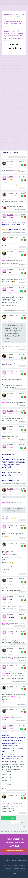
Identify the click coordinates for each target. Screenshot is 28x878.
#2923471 (24, 637)
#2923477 (24, 655)
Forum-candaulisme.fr (7, 865)
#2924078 (24, 715)
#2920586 (24, 168)
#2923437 (24, 531)
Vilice (13, 156)
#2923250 (24, 360)
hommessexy (11, 617)
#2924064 (24, 692)
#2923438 (24, 549)
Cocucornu (16, 156)
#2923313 (24, 433)
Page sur (16, 822)
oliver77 (9, 156)
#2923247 (24, 293)
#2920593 (24, 199)
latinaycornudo (12, 240)
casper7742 (21, 643)
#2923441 (24, 585)
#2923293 (24, 416)
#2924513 (24, 801)
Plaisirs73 (11, 179)
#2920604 (24, 220)
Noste (13, 310)
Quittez (14, 52)
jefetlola (16, 310)
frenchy (10, 164)
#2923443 (24, 602)
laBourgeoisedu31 (13, 318)
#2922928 (24, 275)
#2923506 (24, 671)
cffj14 (10, 272)
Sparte (10, 545)
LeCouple (17, 209)
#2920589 (24, 182)
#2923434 (24, 494)
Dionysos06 (11, 254)
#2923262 (24, 400)
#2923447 (24, 621)
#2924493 (24, 731)
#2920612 (24, 243)
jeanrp (18, 681)
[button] (25, 827)
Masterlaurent (12, 413)
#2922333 (24, 258)
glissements (20, 388)
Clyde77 (21, 681)
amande (4, 483)
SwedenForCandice (13, 195)
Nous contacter (21, 858)
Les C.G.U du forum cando (9, 858)
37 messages (23, 822)
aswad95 (10, 599)
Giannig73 (21, 171)
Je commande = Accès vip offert (14, 850)
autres (22, 156)
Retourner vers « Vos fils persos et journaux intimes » (14, 831)
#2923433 (24, 450)
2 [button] (23, 826)
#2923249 (24, 321)
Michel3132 (17, 626)
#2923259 (24, 377)
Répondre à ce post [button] (8, 818)
